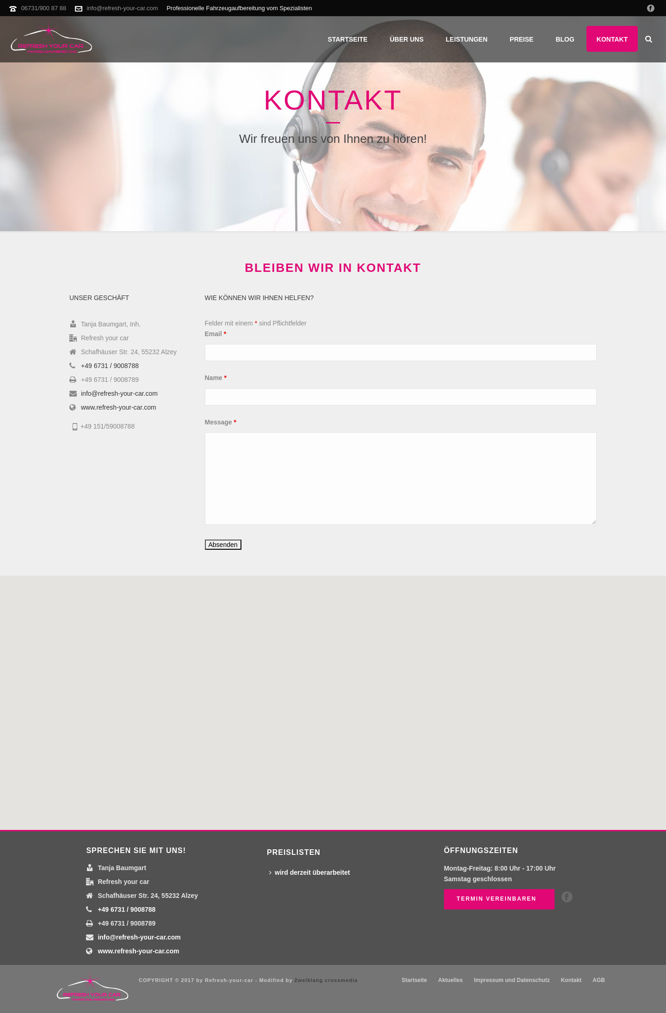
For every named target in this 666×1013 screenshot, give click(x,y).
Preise (521, 39)
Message (221, 422)
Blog (564, 39)
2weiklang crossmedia (326, 980)
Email (216, 334)
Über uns (407, 39)
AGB (598, 980)
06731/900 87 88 (44, 8)
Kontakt (612, 39)
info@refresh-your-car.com (122, 8)
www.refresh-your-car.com (118, 407)
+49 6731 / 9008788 (110, 365)
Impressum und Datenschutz (512, 980)
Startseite (348, 39)
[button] (333, 697)
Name (216, 377)
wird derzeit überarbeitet (309, 872)
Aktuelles (450, 980)
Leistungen (466, 39)
